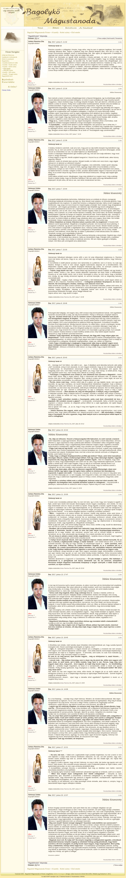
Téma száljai (102, 38)
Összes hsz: (31, 85)
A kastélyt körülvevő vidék (10, 63)
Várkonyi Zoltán (64, 134)
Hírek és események (8, 59)
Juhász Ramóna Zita (65, 82)
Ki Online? (12, 87)
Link (120, 42)
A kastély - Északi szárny (9, 64)
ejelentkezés (7, 79)
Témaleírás (118, 38)
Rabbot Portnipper (59, 874)
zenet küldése (8, 82)
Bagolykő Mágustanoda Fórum (38, 32)
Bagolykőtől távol (7, 76)
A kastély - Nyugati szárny (10, 74)
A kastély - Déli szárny (8, 72)
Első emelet (75, 32)
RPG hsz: (31, 83)
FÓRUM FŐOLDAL (8, 55)
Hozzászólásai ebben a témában (112, 84)
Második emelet (8, 70)
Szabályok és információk (9, 57)
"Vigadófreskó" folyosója (37, 36)
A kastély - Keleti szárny (9, 66)
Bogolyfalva (5, 61)
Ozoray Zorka (6, 90)
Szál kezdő (110, 38)
